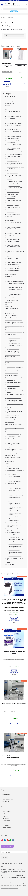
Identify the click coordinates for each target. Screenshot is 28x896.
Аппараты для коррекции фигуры (12, 131)
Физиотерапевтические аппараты (16, 294)
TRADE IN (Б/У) (10, 279)
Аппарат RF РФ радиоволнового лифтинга (14, 108)
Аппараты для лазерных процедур (12, 154)
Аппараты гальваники (10, 120)
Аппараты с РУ (10, 297)
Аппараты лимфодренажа (12, 205)
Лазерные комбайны (9, 422)
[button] (2, 5)
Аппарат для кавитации (12, 194)
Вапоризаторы (10, 380)
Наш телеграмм (14, 11)
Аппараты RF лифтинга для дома (12, 116)
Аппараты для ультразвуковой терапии (15, 251)
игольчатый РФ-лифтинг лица (15, 556)
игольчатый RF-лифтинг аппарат (16, 539)
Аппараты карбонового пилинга (14, 156)
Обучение (20, 13)
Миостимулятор (8, 447)
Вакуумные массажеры (12, 209)
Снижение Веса (8, 461)
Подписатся (4, 857)
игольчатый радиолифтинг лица (15, 544)
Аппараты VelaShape (9, 118)
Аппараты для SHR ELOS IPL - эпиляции (13, 123)
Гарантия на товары (7, 811)
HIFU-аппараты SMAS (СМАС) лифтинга (15, 470)
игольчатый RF (12, 534)
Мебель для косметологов (10, 431)
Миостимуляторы (10, 212)
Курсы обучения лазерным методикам (15, 404)
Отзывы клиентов (6, 823)
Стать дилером (6, 825)
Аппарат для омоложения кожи (13, 225)
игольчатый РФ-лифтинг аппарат (16, 552)
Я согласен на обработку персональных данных (9, 854)
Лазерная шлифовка (9, 417)
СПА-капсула (9, 438)
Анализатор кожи (10, 235)
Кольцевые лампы (11, 388)
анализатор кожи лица (13, 479)
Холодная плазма (9, 564)
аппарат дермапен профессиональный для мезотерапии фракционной (14, 342)
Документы (5, 796)
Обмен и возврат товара (8, 799)
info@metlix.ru (9, 878)
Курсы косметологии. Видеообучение (13, 398)
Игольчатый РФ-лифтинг (10, 317)
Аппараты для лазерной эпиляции (12, 133)
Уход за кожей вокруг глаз (14, 291)
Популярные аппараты (12, 300)
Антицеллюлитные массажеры (13, 189)
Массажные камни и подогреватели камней (14, 428)
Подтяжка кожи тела (9, 455)
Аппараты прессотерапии (12, 207)
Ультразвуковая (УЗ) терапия (15, 289)
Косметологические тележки (13, 434)
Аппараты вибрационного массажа (14, 200)
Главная (3, 17)
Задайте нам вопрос (7, 846)
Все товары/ (8, 302)
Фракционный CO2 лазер (12, 173)
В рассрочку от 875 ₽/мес (14, 672)
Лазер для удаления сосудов (13, 161)
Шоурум (25, 13)
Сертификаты (6, 801)
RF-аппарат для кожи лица (14, 488)
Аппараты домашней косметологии (14, 281)
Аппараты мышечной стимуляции (12, 222)
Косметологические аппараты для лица (13, 332)
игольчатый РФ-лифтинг (14, 550)
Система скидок (6, 818)
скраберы (9, 216)
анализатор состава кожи (14, 481)
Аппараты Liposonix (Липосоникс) (14, 522)
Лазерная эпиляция (9, 419)
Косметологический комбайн (13, 268)
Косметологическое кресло (11, 375)
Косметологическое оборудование (12, 377)
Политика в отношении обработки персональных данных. (9, 888)
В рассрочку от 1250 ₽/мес (14, 620)
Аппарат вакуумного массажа (11, 111)
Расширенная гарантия (12, 370)
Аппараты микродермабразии (13, 262)
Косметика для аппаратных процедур (13, 329)
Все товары (7, 276)
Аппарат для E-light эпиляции (13, 136)
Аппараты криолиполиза (12, 202)
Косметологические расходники (12, 364)
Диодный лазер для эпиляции (15, 151)
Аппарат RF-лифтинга (11, 483)
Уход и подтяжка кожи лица (11, 468)
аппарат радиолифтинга (14, 497)
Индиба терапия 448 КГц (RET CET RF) (13, 320)
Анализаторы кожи (11, 474)
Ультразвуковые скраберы (11, 466)
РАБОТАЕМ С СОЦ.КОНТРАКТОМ (14, 0)
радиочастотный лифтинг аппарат (16, 516)
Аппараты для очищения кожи (11, 214)
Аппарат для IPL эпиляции (12, 138)
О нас (2, 13)
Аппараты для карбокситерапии (14, 249)
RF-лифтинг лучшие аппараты (15, 492)
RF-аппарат (11, 485)
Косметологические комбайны (12, 358)
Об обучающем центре (7, 813)
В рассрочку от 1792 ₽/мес (14, 776)
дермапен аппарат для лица (14, 345)
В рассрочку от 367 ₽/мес (20, 84)
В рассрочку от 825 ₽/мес (7, 84)
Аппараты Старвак (13, 183)
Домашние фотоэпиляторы (14, 287)
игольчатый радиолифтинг (14, 541)
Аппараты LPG (8, 114)
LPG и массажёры (9, 103)
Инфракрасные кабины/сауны (13, 382)
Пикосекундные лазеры (12, 170)
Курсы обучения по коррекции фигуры (15, 411)
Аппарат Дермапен (11, 334)
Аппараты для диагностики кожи (12, 129)
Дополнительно (8, 313)
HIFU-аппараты (8, 101)
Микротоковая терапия (10, 441)
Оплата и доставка (7, 827)
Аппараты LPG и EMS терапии (15, 181)
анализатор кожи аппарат (14, 476)
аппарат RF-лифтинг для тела (15, 495)
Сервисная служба (6, 820)
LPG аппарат (9, 179)
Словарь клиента (6, 794)
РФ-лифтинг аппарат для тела (15, 520)
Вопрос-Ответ (6, 829)
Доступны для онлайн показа (11, 315)
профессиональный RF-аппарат (15, 510)
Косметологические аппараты (10, 13)
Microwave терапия (9, 105)
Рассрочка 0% (5, 816)
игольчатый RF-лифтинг (14, 537)
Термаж (7, 463)
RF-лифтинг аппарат (13, 490)
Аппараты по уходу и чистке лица (12, 233)
